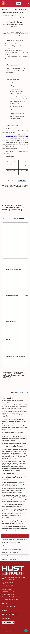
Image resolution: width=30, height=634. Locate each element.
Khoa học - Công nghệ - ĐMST (11, 542)
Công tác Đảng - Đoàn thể (10, 552)
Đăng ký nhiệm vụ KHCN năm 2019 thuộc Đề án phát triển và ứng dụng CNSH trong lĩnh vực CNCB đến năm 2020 (14, 445)
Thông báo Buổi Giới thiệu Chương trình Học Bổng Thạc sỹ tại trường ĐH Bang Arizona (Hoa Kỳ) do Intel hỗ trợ (14, 528)
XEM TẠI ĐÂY (22, 181)
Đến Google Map (8, 622)
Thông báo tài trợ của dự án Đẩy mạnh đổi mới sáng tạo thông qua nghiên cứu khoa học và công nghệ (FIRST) (14, 407)
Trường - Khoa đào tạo (8, 594)
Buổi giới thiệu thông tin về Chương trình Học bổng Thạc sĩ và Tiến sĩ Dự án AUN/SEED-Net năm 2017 (14, 484)
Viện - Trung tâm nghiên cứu (10, 596)
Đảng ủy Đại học (6, 589)
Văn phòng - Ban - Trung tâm (10, 599)
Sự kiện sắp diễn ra (7, 556)
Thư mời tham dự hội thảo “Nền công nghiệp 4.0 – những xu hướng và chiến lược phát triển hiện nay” (14, 421)
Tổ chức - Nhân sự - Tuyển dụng (11, 549)
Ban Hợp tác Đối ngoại (21, 392)
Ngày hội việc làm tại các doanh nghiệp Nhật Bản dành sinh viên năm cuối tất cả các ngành (14, 427)
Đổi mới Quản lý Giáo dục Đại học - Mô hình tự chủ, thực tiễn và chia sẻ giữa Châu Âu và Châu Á (14, 438)
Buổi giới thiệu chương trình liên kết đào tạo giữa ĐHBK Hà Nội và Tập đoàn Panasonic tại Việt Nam (14, 490)
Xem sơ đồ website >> (7, 632)
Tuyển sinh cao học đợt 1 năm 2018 (13, 432)
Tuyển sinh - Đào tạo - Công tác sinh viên (14, 539)
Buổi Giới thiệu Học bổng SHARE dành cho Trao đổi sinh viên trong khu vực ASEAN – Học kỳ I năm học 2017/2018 (14, 522)
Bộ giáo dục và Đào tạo (8, 606)
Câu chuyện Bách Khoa (9, 559)
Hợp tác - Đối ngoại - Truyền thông (12, 546)
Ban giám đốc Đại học (8, 591)
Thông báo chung (7, 536)
